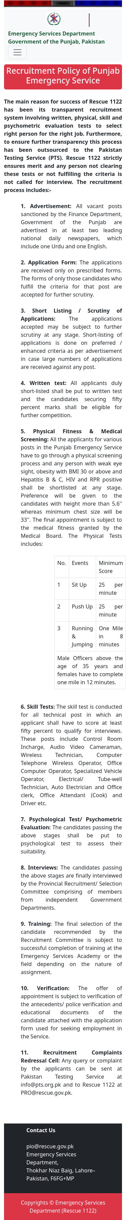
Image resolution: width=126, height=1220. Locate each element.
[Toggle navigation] (17, 52)
